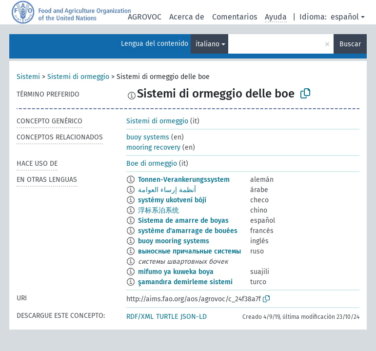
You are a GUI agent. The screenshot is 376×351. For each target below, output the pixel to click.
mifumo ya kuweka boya (176, 272)
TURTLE (167, 316)
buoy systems (147, 137)
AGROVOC (144, 16)
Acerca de (186, 16)
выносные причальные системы (189, 251)
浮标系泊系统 (158, 210)
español (345, 16)
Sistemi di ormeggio (78, 77)
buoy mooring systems (173, 241)
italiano (207, 44)
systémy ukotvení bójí (172, 200)
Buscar (350, 44)
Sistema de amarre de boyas (183, 220)
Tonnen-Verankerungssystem (184, 180)
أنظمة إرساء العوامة (167, 190)
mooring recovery (153, 147)
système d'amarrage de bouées (187, 231)
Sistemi (28, 77)
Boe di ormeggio (151, 163)
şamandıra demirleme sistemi (185, 282)
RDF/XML (140, 316)
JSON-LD (193, 316)
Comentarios (234, 16)
